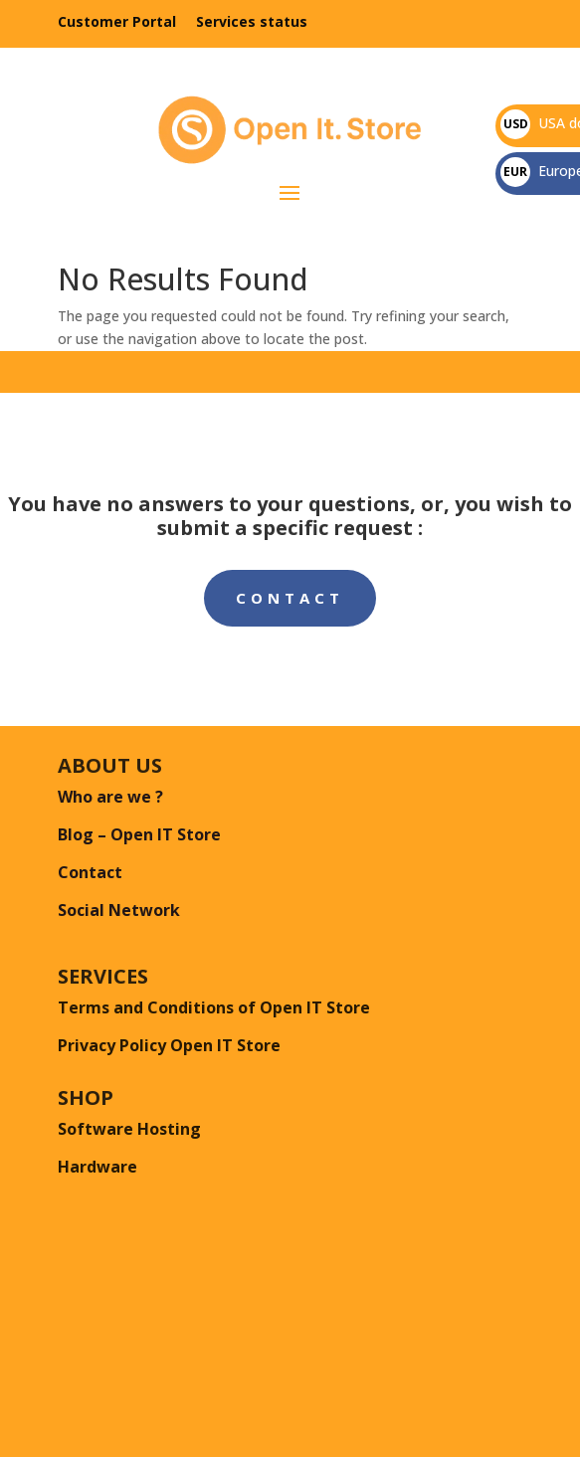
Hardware (97, 1167)
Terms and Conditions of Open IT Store (214, 1007)
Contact (290, 598)
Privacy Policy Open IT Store (169, 1045)
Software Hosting (129, 1129)
